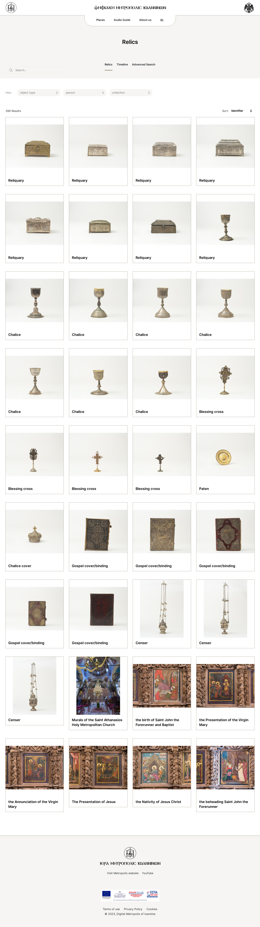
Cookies (151, 909)
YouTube (147, 873)
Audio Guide (122, 20)
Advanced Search (143, 64)
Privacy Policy (133, 909)
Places (100, 20)
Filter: (9, 92)
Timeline (122, 64)
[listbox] (38, 92)
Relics (108, 64)
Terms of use (111, 909)
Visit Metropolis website (123, 873)
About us (145, 20)
